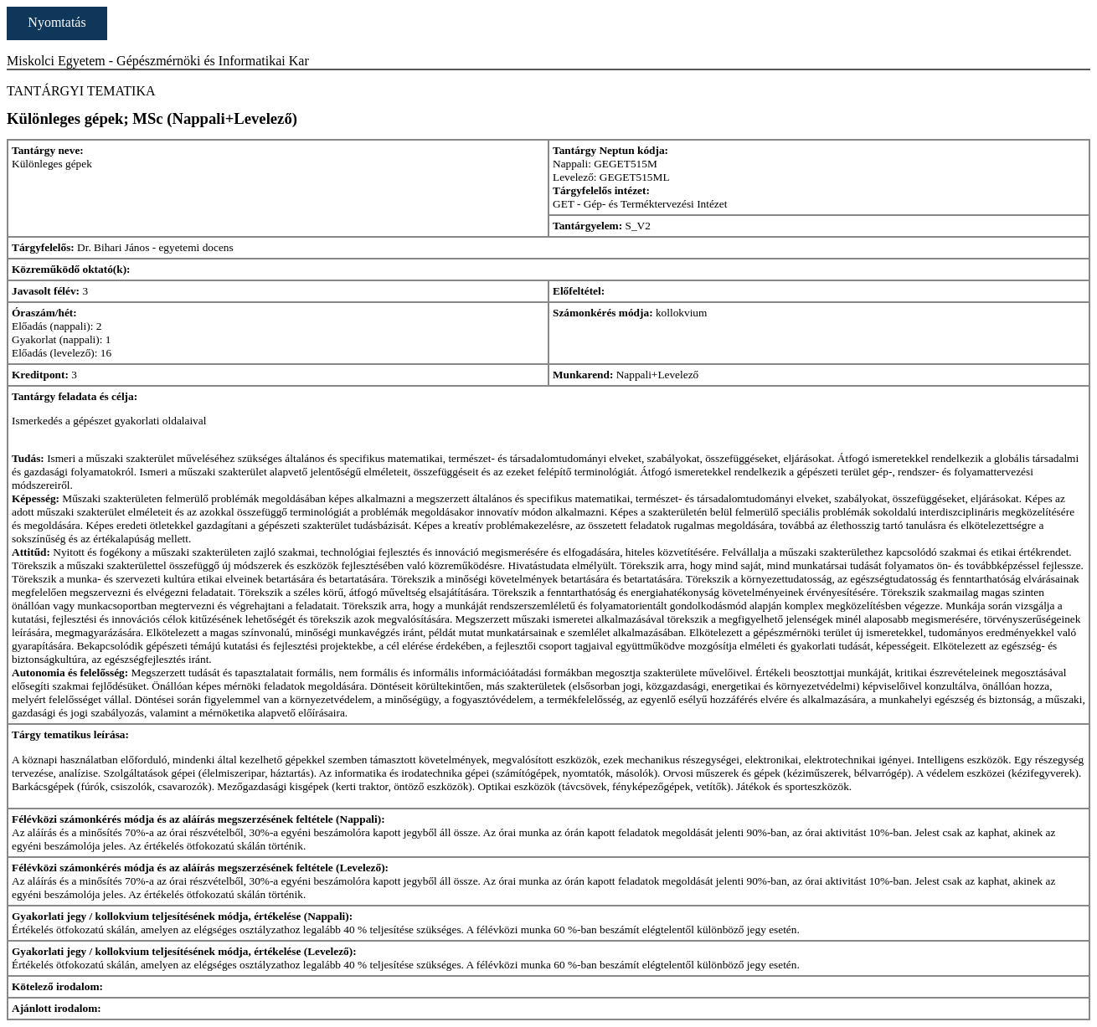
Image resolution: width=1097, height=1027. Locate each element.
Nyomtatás (56, 22)
